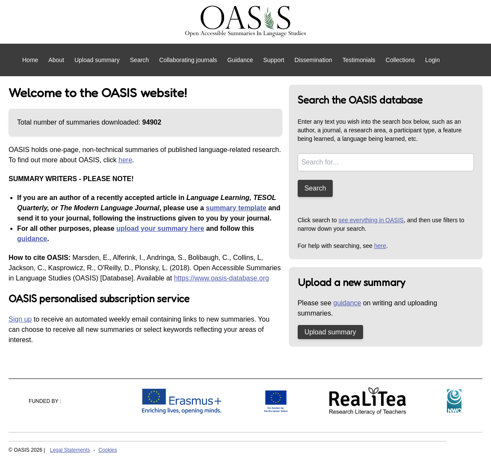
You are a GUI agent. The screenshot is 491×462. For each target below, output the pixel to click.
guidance (32, 238)
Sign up (20, 319)
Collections (400, 60)
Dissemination (313, 60)
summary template (236, 208)
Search (139, 60)
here (125, 160)
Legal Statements (70, 450)
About (56, 60)
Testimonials (358, 60)
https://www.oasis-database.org (221, 278)
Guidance (240, 60)
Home (30, 60)
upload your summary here (160, 228)
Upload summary (97, 60)
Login (432, 60)
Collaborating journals (188, 60)
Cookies (107, 450)
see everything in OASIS (371, 220)
